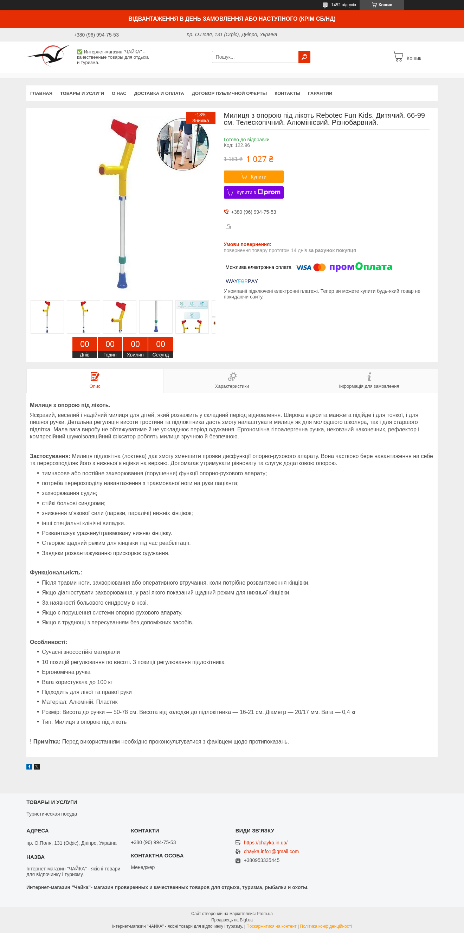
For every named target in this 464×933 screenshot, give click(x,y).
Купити (258, 177)
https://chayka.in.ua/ (266, 842)
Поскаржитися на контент (271, 926)
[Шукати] (304, 57)
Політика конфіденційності (326, 926)
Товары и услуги (82, 93)
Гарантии (320, 93)
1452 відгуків (343, 4)
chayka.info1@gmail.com (271, 851)
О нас (119, 93)
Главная (41, 93)
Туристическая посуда (51, 814)
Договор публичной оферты (229, 93)
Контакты (287, 93)
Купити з (259, 192)
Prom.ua (265, 913)
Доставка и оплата (159, 93)
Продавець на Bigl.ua (232, 920)
